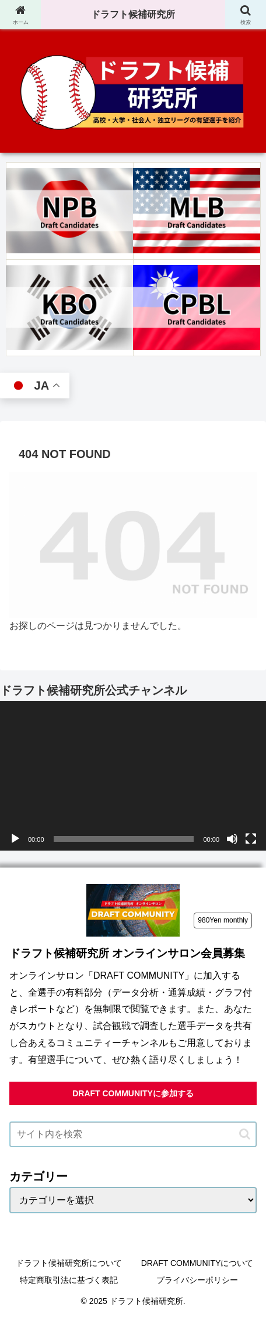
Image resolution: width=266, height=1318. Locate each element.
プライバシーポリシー (197, 1280)
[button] (245, 1134)
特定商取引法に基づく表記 (69, 1280)
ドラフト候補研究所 (133, 14)
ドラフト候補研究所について (69, 1263)
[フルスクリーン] (251, 839)
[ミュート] (232, 839)
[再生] (15, 839)
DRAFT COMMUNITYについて (197, 1263)
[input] (133, 1134)
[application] (133, 776)
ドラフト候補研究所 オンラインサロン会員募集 (127, 953)
